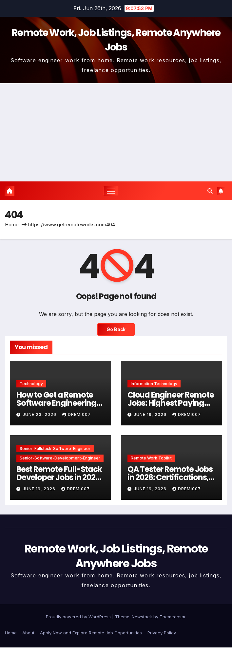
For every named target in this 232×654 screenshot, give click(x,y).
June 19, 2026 (151, 414)
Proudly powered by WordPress (79, 616)
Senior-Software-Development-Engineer (60, 458)
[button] (210, 191)
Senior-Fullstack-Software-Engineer (55, 448)
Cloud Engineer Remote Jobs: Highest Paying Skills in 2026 (170, 403)
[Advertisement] (116, 132)
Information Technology (154, 383)
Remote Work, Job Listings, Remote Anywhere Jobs (116, 556)
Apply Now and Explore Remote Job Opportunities (91, 632)
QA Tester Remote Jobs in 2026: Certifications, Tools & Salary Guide (170, 477)
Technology (31, 383)
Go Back (116, 329)
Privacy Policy (161, 632)
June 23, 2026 (40, 414)
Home (12, 224)
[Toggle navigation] (110, 191)
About (28, 632)
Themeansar (172, 616)
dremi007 (76, 414)
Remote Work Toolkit (151, 458)
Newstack (142, 616)
